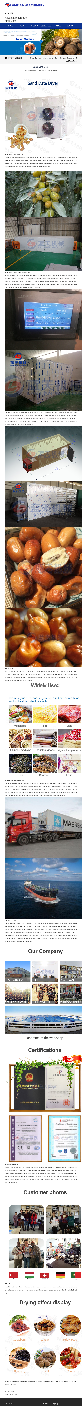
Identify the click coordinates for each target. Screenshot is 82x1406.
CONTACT (70, 26)
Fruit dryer (71, 58)
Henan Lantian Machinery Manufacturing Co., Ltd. (48, 58)
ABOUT (22, 26)
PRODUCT (35, 26)
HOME (10, 26)
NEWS (58, 26)
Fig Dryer (11, 1391)
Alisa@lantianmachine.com (16, 19)
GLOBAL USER (46, 26)
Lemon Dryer (13, 1394)
